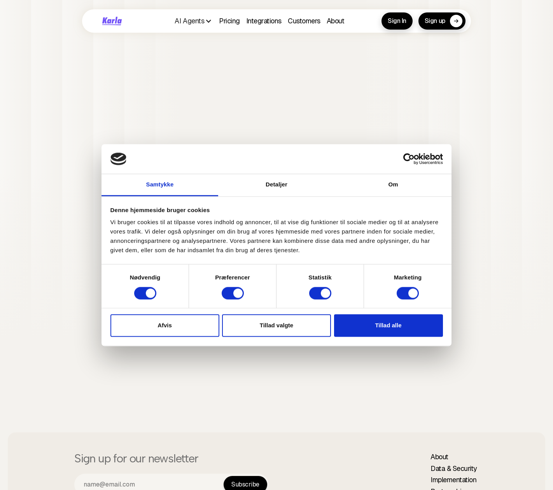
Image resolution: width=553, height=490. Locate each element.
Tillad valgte (276, 325)
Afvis (165, 325)
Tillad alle (388, 325)
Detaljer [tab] (276, 184)
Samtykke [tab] (160, 184)
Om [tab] (393, 184)
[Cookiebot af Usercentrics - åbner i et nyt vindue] (409, 159)
